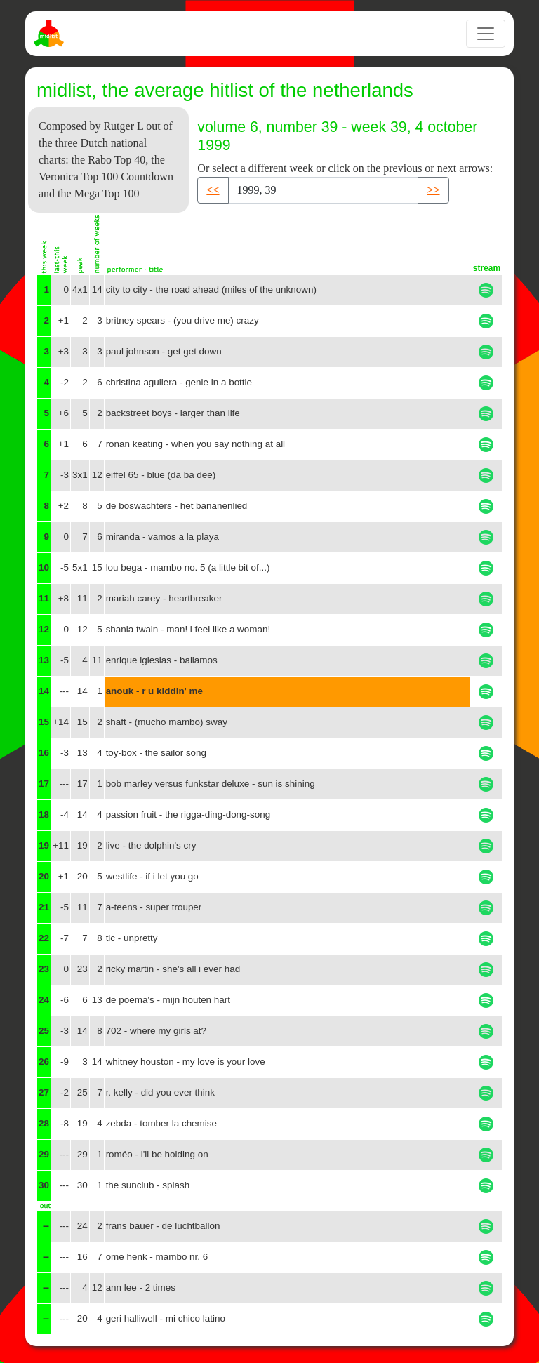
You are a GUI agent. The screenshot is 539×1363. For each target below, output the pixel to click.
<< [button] (212, 190)
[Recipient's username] (323, 190)
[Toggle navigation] (485, 34)
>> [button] (433, 190)
